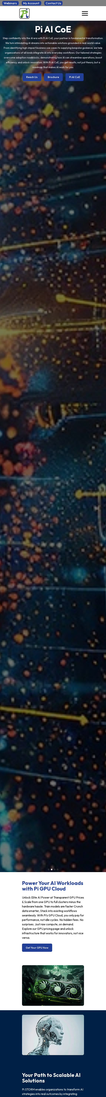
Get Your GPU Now (37, 947)
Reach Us (32, 77)
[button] (48, 869)
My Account (31, 3)
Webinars (10, 3)
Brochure (53, 77)
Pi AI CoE (74, 77)
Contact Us (53, 3)
